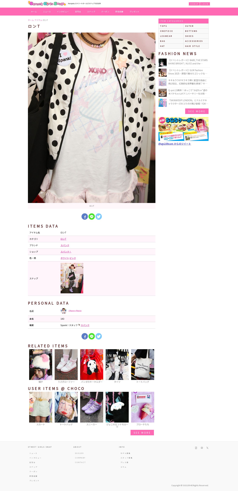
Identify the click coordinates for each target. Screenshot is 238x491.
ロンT (63, 238)
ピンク (73, 258)
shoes (189, 36)
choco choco (71, 311)
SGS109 (79, 453)
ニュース (47, 11)
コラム (124, 467)
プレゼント (134, 11)
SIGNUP (194, 4)
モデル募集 (126, 453)
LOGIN (205, 4)
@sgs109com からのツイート (174, 143)
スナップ (91, 11)
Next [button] (151, 366)
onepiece (166, 31)
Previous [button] (31, 366)
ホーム (34, 11)
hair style (192, 46)
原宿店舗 (119, 11)
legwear (166, 36)
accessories (194, 41)
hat (162, 46)
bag (162, 41)
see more (142, 432)
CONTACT (80, 462)
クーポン (105, 11)
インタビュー (63, 11)
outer (189, 26)
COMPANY (80, 458)
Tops (163, 26)
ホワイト (65, 258)
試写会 (78, 11)
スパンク (65, 245)
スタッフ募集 (127, 458)
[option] (91, 121)
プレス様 (125, 462)
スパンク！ (66, 251)
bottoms (191, 31)
